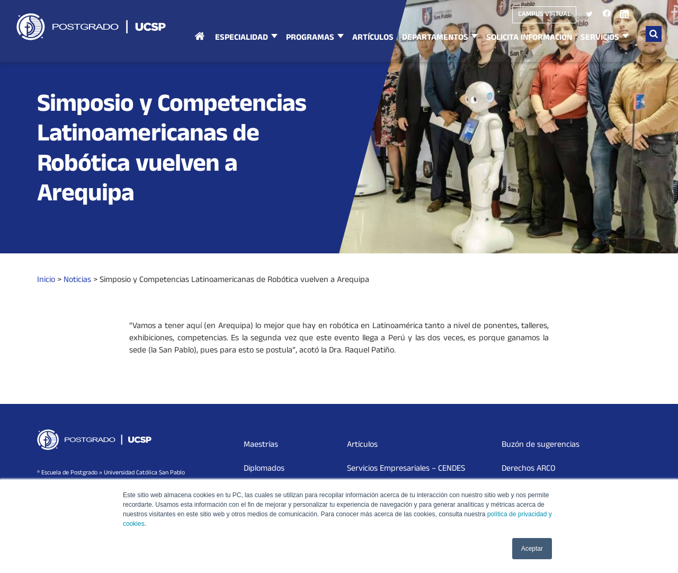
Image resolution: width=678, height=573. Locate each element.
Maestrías (261, 445)
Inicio (200, 47)
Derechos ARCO (529, 469)
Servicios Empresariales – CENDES (406, 469)
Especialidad (241, 38)
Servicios (600, 38)
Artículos (373, 38)
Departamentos (435, 38)
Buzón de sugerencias (540, 445)
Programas (310, 38)
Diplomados (264, 469)
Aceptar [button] (532, 548)
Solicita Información (529, 38)
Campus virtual (544, 15)
